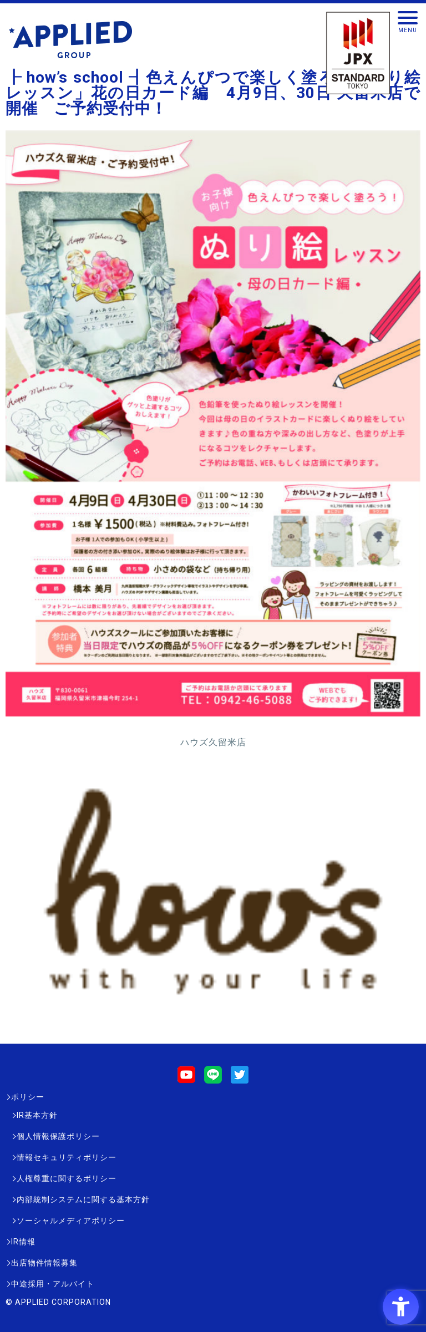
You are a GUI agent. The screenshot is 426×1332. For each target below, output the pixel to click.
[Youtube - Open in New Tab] (186, 1078)
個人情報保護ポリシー (58, 1136)
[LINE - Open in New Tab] (213, 1078)
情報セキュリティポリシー (66, 1157)
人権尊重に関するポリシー (66, 1178)
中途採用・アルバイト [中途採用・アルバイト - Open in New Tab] (52, 1283)
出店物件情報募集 (44, 1262)
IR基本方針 (37, 1115)
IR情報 (23, 1241)
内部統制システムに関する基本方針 (83, 1199)
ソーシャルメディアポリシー (71, 1220)
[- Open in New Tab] (213, 1024)
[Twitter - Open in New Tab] (239, 1078)
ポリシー (27, 1096)
